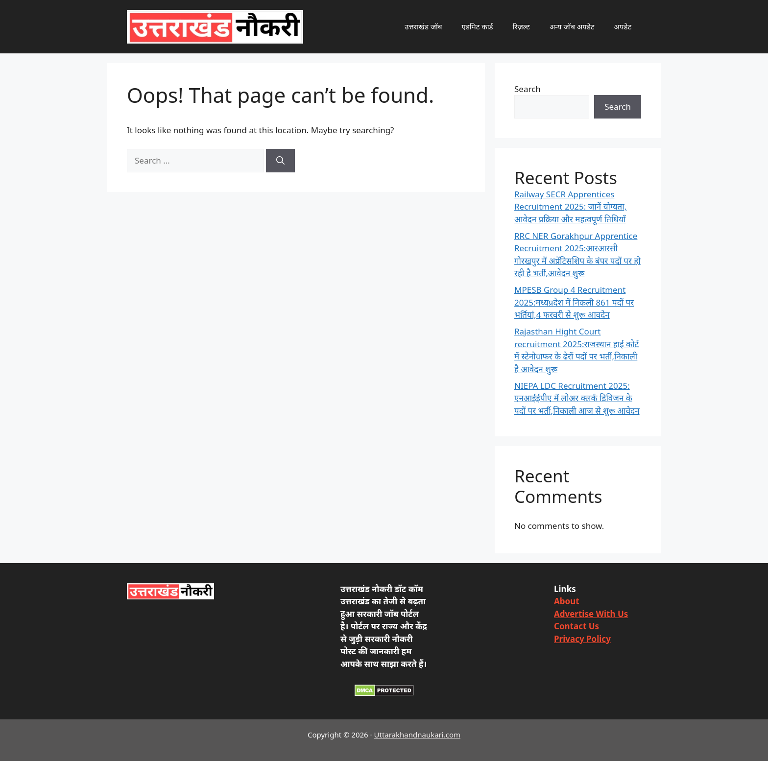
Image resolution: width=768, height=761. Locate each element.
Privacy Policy (582, 638)
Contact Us (576, 626)
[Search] (280, 160)
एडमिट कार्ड (477, 26)
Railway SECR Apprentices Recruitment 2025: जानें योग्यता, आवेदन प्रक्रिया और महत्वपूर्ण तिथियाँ (570, 207)
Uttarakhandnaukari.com (417, 734)
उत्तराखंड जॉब (423, 26)
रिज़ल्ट (521, 26)
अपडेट (622, 26)
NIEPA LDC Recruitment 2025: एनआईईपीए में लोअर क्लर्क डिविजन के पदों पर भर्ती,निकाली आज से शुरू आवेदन (577, 398)
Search (527, 89)
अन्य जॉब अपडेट (572, 26)
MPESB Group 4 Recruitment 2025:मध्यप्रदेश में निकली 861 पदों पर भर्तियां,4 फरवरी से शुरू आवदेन (574, 302)
